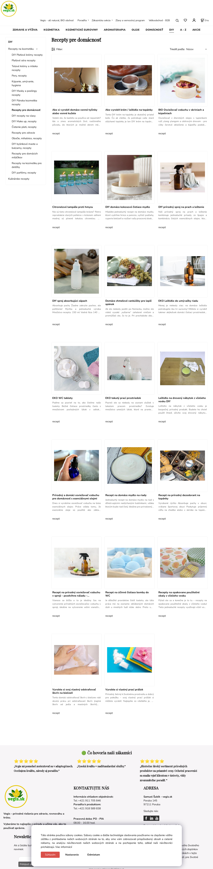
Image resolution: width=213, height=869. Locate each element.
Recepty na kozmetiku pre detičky (27, 165)
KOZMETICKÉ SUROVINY (82, 30)
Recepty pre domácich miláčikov (25, 155)
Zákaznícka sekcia (101, 20)
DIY (171, 30)
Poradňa (82, 20)
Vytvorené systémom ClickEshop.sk (106, 867)
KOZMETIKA (52, 30)
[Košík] (205, 20)
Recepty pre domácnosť (26, 110)
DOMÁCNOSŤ (154, 30)
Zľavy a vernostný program (130, 20)
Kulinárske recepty (18, 179)
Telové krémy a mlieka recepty (25, 68)
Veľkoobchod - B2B (159, 20)
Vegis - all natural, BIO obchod (57, 20)
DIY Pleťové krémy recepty (27, 55)
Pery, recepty (19, 75)
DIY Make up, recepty (24, 121)
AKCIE (196, 30)
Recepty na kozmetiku (21, 49)
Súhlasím (50, 854)
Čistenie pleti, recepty (24, 127)
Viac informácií (63, 847)
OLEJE (135, 30)
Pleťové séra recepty (24, 60)
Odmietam (93, 854)
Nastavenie (72, 854)
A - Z (183, 30)
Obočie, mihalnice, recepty (27, 138)
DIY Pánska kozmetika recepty (24, 102)
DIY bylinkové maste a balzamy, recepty (25, 146)
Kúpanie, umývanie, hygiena (23, 83)
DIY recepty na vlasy (24, 115)
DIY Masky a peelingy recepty (24, 92)
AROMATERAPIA (114, 30)
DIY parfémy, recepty (24, 172)
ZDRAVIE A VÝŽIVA (25, 30)
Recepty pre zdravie (23, 132)
